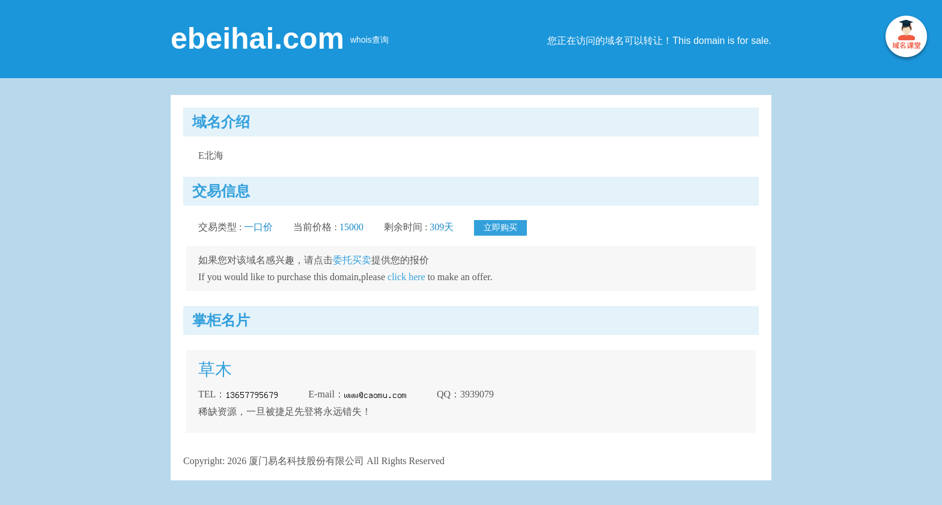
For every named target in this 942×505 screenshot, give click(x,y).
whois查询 (369, 39)
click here (406, 277)
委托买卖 (352, 260)
